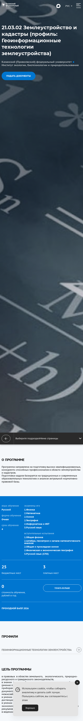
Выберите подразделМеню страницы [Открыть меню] (48, 438)
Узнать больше (62, 588)
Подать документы (18, 75)
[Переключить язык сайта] (67, 6)
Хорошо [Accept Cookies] (30, 707)
